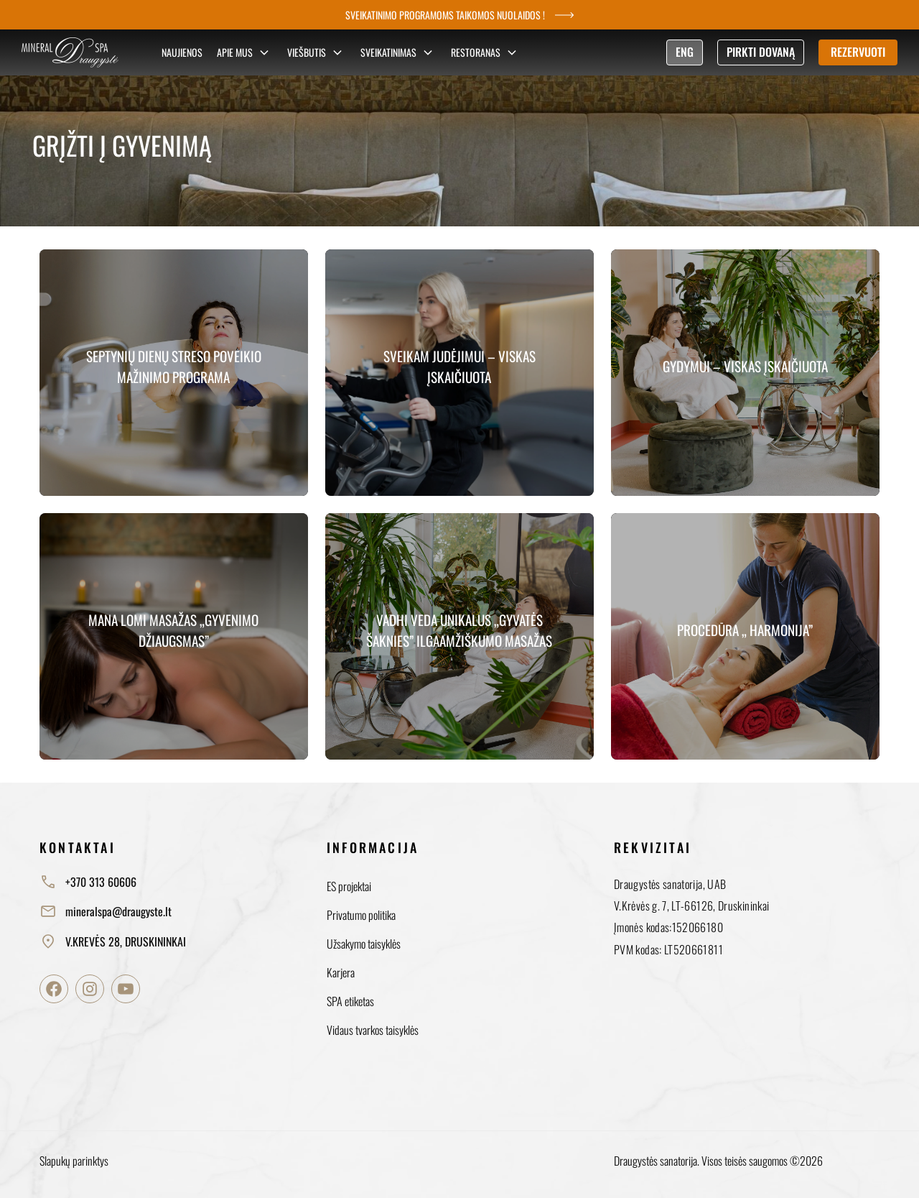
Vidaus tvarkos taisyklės (373, 1029)
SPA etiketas (350, 1001)
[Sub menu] (264, 52)
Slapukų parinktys (73, 1160)
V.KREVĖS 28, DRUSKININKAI (112, 941)
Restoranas (486, 52)
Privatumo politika (361, 914)
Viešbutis (316, 52)
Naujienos (182, 52)
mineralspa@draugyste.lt (105, 911)
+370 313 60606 (87, 881)
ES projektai (349, 886)
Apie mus (245, 52)
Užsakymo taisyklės (364, 943)
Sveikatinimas (398, 52)
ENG (685, 51)
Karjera (341, 972)
